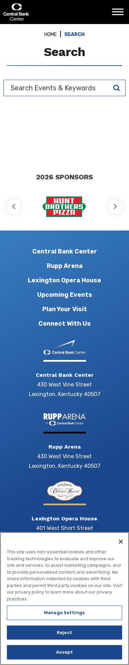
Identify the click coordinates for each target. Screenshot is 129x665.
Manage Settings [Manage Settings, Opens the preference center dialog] (64, 612)
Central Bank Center (40, 12)
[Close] (120, 541)
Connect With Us (65, 323)
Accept (64, 652)
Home (50, 34)
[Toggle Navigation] (119, 14)
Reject (64, 632)
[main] (64, 94)
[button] (14, 206)
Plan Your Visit (64, 309)
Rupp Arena (65, 266)
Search (116, 87)
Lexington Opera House (64, 280)
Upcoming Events (64, 294)
